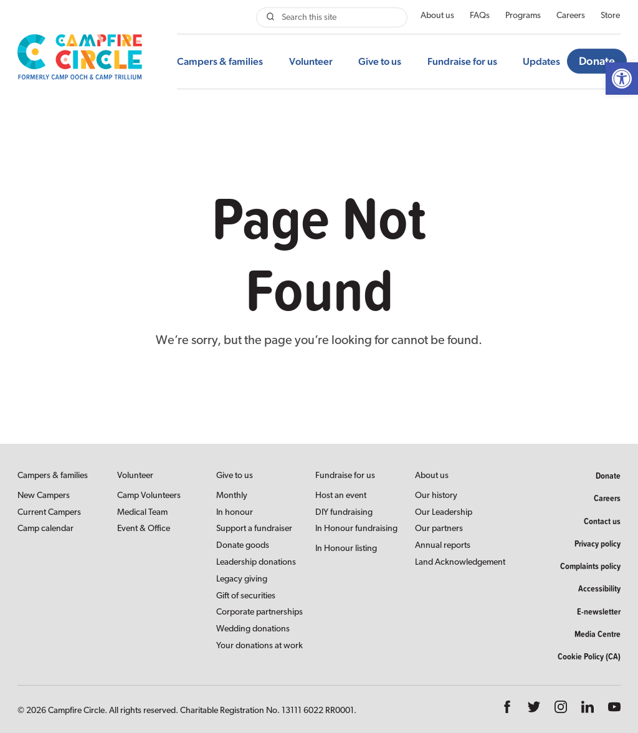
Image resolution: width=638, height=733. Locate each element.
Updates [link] (541, 61)
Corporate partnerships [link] (259, 612)
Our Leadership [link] (443, 512)
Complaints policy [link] (590, 566)
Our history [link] (436, 496)
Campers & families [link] (220, 61)
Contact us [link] (602, 521)
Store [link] (610, 16)
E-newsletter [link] (599, 611)
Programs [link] (523, 16)
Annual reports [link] (442, 545)
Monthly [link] (231, 496)
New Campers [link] (43, 496)
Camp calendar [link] (45, 529)
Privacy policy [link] (597, 543)
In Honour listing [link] (346, 548)
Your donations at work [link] (259, 646)
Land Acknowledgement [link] (460, 562)
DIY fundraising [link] (344, 512)
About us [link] (437, 16)
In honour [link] (234, 512)
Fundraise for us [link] (462, 61)
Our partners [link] (439, 529)
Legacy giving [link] (241, 579)
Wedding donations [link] (253, 629)
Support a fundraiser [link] (254, 529)
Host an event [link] (340, 496)
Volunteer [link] (311, 61)
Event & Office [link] (143, 529)
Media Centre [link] (597, 634)
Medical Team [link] (142, 512)
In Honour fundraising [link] (356, 529)
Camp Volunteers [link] (149, 496)
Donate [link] (597, 61)
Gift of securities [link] (245, 596)
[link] (622, 78)
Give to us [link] (379, 61)
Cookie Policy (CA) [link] (589, 656)
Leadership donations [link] (256, 562)
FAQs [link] (480, 16)
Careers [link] (570, 16)
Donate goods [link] (242, 545)
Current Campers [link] (49, 512)
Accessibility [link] (599, 588)
